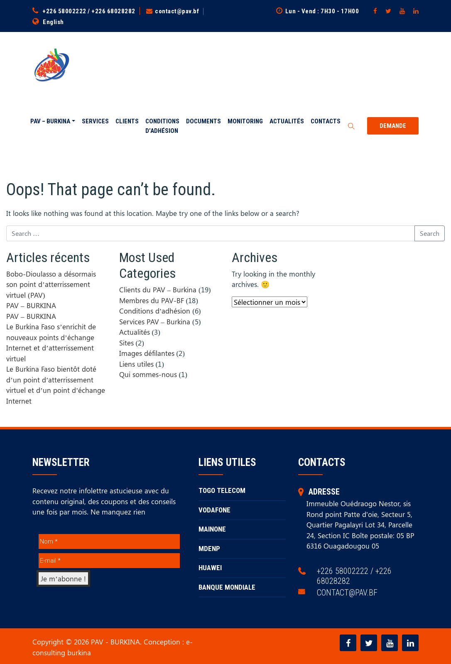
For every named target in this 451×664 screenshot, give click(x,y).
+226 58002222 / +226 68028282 (88, 11)
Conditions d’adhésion (162, 126)
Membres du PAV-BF (151, 299)
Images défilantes (146, 353)
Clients (127, 121)
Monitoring (245, 121)
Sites (126, 342)
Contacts (326, 121)
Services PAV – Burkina (155, 321)
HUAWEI (210, 568)
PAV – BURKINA (50, 121)
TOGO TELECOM (222, 490)
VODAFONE (214, 509)
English (53, 22)
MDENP (209, 548)
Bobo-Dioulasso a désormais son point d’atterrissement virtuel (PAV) (51, 284)
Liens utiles (136, 363)
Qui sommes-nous (148, 374)
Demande (393, 126)
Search (429, 232)
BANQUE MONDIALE (227, 587)
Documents (203, 121)
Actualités (287, 121)
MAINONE (212, 529)
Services (95, 121)
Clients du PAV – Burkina (158, 289)
